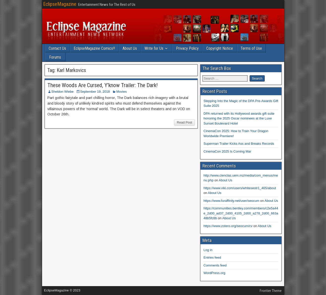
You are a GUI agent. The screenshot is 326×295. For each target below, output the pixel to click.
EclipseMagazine (59, 4)
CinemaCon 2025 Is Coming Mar (227, 151)
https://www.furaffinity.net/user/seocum (231, 201)
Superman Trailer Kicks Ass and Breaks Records (238, 143)
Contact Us (57, 48)
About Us (130, 48)
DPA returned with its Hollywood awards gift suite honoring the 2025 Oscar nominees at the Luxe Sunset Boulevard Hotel (239, 118)
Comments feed (215, 265)
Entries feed (212, 257)
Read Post (184, 122)
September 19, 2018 (95, 91)
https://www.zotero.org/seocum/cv (227, 226)
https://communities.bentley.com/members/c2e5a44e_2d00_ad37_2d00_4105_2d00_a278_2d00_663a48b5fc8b (240, 213)
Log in (207, 250)
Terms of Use (251, 48)
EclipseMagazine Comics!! (94, 48)
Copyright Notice (219, 48)
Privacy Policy (187, 48)
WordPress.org (214, 273)
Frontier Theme (271, 290)
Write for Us (153, 48)
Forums (55, 57)
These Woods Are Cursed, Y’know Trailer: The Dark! (102, 85)
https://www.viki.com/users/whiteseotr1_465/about (239, 188)
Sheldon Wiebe (62, 91)
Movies (121, 91)
